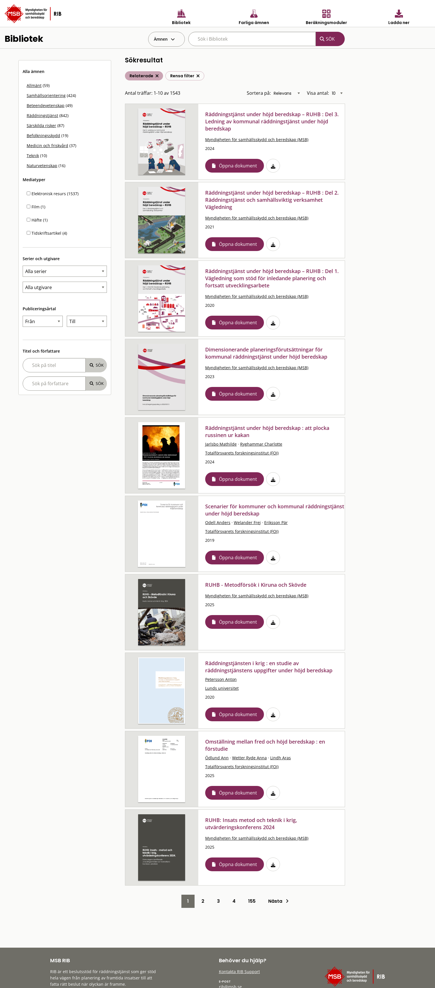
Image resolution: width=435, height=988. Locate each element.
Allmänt (34, 85)
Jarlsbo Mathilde (221, 444)
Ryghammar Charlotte (261, 444)
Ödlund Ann (217, 757)
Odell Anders (217, 522)
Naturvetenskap (42, 165)
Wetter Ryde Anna (249, 757)
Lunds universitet (222, 688)
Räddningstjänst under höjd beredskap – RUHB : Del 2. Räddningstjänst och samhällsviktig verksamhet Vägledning (272, 199)
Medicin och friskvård (47, 145)
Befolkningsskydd (43, 135)
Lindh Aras (280, 757)
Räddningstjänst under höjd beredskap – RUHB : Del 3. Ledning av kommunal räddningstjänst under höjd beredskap (272, 121)
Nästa (278, 901)
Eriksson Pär (276, 522)
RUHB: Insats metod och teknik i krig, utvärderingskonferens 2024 (251, 824)
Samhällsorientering (46, 95)
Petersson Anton (221, 679)
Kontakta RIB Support (239, 971)
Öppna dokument (238, 166)
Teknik (33, 155)
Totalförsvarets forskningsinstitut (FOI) (242, 453)
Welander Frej (247, 522)
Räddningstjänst (42, 115)
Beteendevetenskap (45, 105)
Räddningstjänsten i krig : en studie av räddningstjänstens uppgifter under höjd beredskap (268, 667)
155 (252, 901)
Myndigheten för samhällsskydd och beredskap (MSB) (256, 139)
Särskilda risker (41, 125)
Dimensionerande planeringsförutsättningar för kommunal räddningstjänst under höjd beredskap (266, 353)
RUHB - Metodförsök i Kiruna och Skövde (255, 584)
